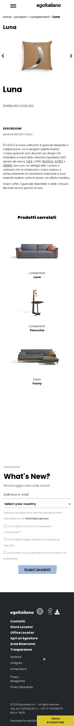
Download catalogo (18, 106)
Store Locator (21, 627)
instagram (16, 663)
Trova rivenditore (55, 721)
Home (7, 17)
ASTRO (59, 161)
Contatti (17, 621)
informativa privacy (37, 518)
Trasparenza (21, 649)
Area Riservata (22, 644)
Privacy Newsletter (21, 687)
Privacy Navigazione (17, 679)
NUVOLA (47, 161)
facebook (16, 657)
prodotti (21, 17)
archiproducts (18, 669)
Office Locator (22, 632)
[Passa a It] (44, 659)
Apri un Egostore (24, 638)
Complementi (39, 17)
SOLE (29, 161)
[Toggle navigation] (13, 6)
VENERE (7, 165)
